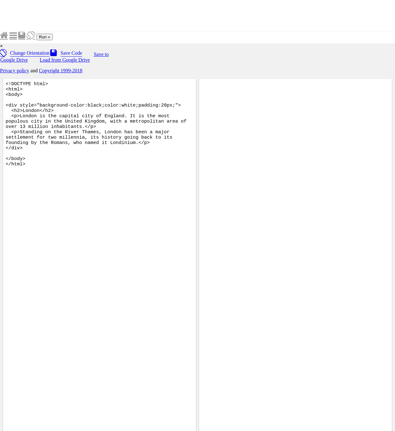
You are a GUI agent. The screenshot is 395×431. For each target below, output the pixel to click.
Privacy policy (14, 70)
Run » (44, 37)
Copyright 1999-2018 (60, 70)
